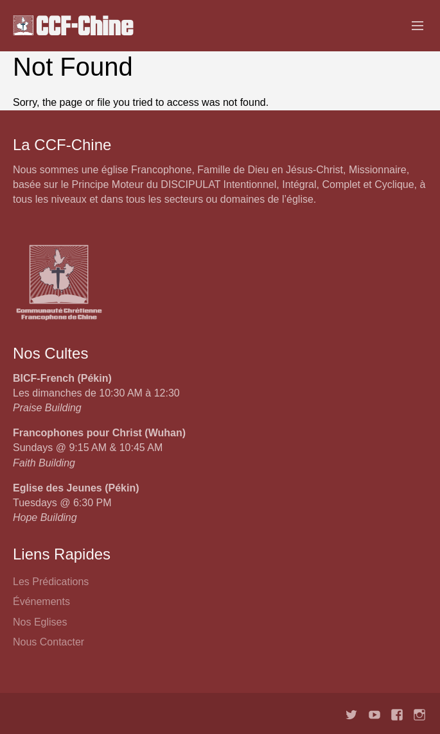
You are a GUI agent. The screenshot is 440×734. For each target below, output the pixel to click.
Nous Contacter (48, 641)
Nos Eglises (40, 622)
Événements (41, 601)
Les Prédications (51, 581)
